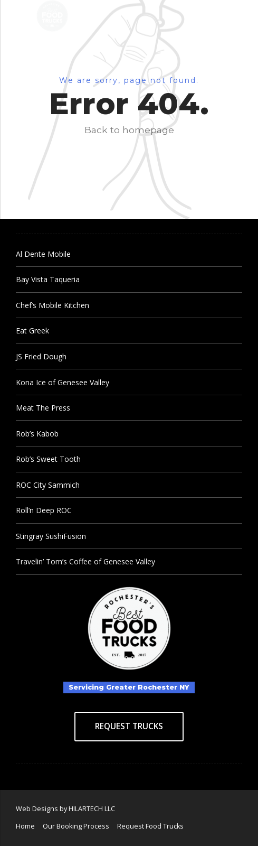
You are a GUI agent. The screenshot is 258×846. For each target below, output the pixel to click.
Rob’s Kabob (37, 434)
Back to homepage (129, 129)
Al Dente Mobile (43, 254)
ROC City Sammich (48, 485)
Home (25, 826)
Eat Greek (32, 331)
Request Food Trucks (150, 826)
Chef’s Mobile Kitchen (52, 305)
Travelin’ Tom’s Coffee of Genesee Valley (85, 561)
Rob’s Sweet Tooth (48, 459)
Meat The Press (43, 408)
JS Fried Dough (41, 356)
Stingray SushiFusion (51, 536)
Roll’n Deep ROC (44, 510)
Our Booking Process (76, 826)
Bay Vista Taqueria (48, 279)
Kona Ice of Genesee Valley (62, 382)
